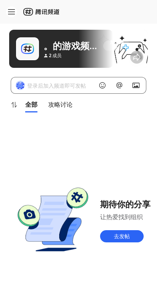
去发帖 (122, 236)
